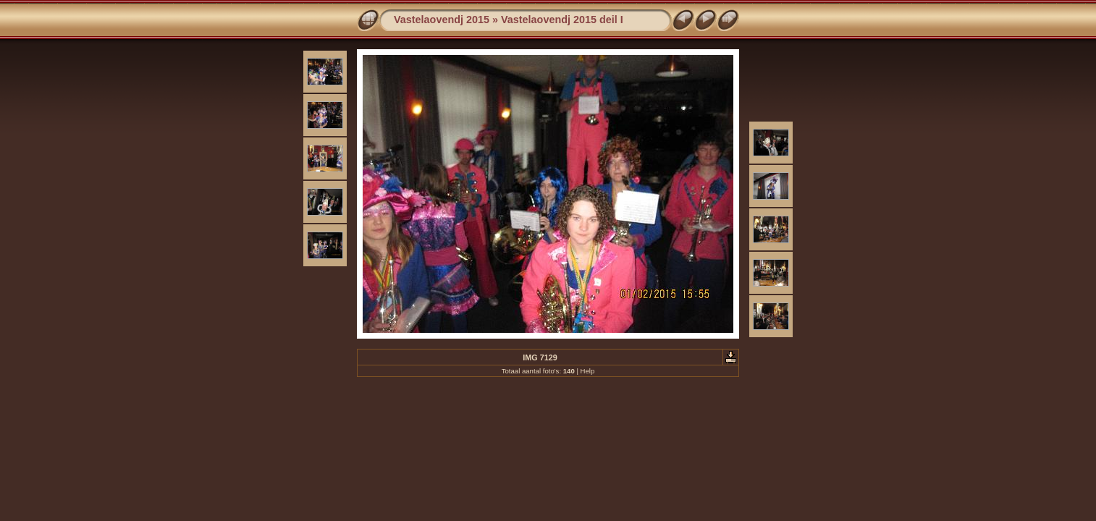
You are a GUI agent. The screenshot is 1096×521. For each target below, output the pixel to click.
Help (588, 371)
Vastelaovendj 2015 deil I (562, 19)
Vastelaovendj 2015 (441, 19)
